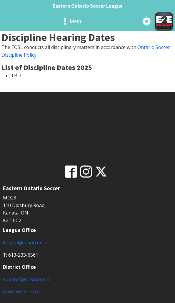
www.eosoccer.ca (21, 291)
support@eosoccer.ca (26, 279)
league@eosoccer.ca (25, 242)
